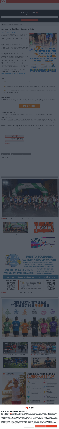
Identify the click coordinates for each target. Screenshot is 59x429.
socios (10, 413)
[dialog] (29, 417)
